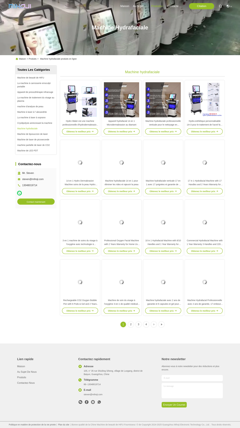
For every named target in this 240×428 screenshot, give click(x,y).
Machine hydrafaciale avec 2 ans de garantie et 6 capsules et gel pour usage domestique (163, 304)
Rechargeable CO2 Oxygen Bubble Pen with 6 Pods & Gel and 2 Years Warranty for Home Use (80, 304)
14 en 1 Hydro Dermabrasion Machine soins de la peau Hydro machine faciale (80, 184)
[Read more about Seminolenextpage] (154, 324)
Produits (32, 59)
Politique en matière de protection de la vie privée (32, 424)
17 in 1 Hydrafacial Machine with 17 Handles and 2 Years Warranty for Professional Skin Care (205, 184)
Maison (124, 6)
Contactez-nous (26, 383)
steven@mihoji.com (33, 179)
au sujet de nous (140, 6)
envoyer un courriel (174, 404)
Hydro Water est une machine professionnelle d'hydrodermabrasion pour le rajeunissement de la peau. (80, 125)
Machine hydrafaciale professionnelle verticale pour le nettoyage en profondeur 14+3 (163, 125)
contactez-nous (174, 6)
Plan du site (63, 424)
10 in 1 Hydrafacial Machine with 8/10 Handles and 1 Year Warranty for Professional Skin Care (163, 244)
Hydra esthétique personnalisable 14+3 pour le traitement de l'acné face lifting (205, 125)
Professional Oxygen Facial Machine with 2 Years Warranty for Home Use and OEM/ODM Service (121, 244)
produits (157, 6)
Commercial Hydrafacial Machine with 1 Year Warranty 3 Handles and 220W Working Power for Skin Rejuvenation (205, 244)
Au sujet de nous (27, 372)
